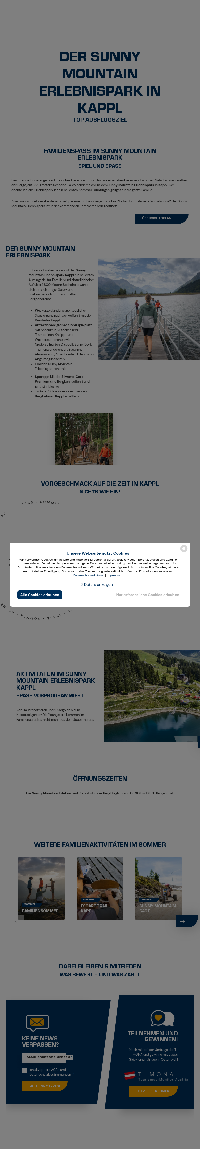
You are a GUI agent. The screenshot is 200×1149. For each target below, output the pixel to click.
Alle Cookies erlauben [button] (39, 595)
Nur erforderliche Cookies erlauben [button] (147, 595)
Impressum (114, 575)
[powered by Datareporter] (184, 551)
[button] (97, 585)
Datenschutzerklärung (88, 575)
